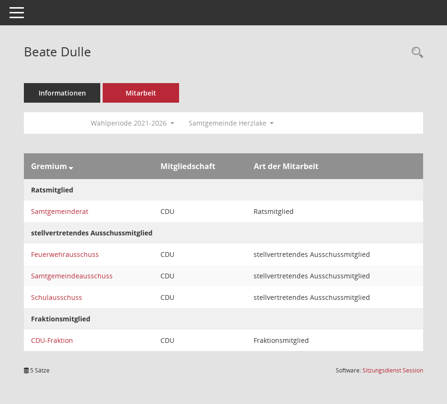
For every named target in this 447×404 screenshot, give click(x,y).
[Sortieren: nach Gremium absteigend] (71, 166)
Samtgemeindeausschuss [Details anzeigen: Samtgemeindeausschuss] (72, 275)
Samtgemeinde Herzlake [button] (231, 123)
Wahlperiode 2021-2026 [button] (132, 123)
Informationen (62, 92)
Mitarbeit (141, 92)
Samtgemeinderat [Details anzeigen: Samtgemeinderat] (59, 211)
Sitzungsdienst (392, 370)
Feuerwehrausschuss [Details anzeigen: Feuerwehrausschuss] (65, 254)
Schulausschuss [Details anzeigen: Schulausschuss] (56, 297)
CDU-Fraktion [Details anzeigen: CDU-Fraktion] (52, 340)
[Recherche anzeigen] (415, 53)
